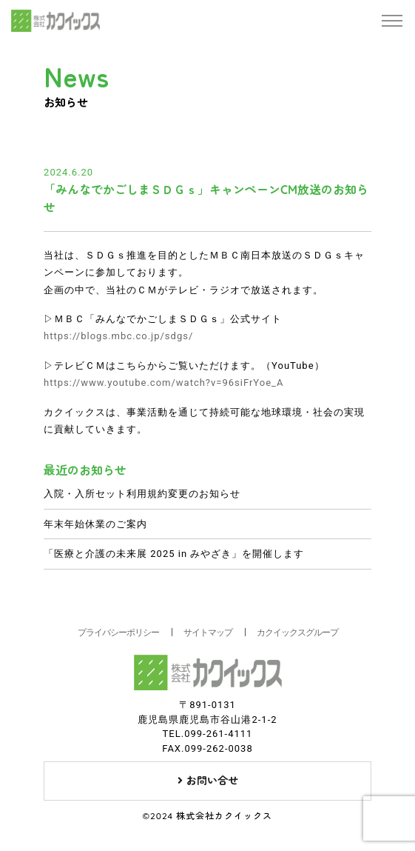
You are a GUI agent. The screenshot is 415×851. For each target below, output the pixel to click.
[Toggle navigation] (391, 21)
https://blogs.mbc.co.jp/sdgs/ (118, 335)
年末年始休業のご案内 (95, 524)
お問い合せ (208, 780)
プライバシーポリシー (118, 632)
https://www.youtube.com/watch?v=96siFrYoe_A (163, 382)
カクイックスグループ (297, 632)
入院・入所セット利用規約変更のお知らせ (142, 493)
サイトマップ (207, 632)
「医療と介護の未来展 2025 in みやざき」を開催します (174, 553)
